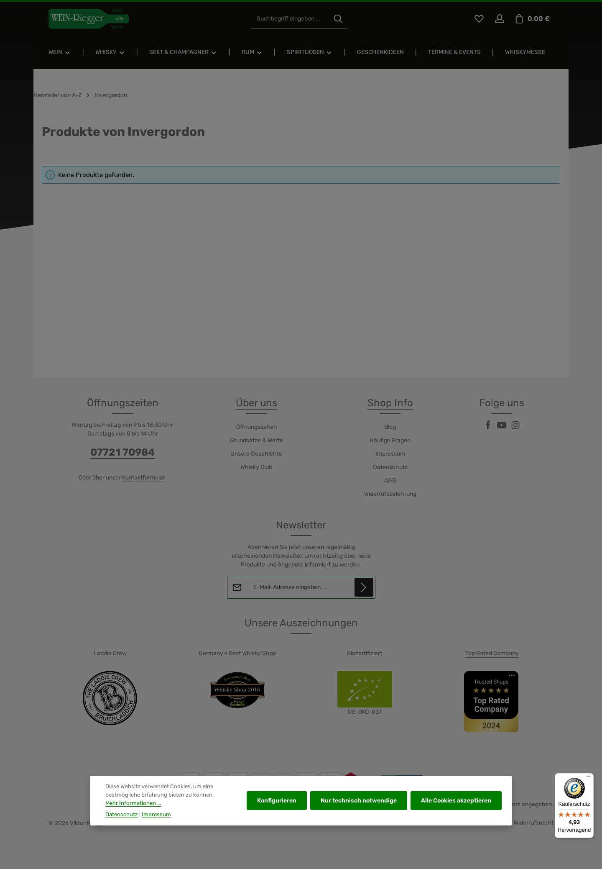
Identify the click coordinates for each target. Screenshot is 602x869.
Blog (390, 427)
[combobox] (291, 19)
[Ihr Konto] (499, 19)
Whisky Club (256, 467)
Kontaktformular (143, 477)
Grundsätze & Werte (256, 440)
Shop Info (390, 403)
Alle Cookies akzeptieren (456, 811)
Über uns (256, 403)
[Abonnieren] (363, 587)
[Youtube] (502, 427)
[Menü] (589, 778)
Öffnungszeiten (256, 427)
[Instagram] (515, 427)
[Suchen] (338, 19)
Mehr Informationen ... (133, 813)
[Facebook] (488, 427)
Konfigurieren (276, 811)
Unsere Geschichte (256, 453)
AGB (390, 480)
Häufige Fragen (390, 440)
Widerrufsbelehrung (390, 493)
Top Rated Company (492, 653)
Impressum (390, 453)
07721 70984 (122, 452)
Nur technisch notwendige (359, 811)
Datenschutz (390, 467)
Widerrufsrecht (534, 822)
